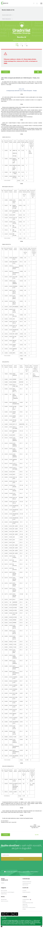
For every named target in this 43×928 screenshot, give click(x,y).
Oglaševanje (25, 904)
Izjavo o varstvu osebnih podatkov (30, 871)
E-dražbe (24, 909)
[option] (21, 37)
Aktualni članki (4, 899)
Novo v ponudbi (4, 890)
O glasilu (2, 882)
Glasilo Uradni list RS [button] (7, 15)
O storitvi (24, 890)
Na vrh (37, 834)
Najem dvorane (25, 884)
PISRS (5, 63)
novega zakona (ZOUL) (13, 920)
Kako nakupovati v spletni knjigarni (7, 892)
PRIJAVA (22, 858)
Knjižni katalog (4, 893)
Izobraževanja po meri (27, 883)
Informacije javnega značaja (28, 902)
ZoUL (29, 59)
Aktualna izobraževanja (27, 881)
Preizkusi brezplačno (26, 892)
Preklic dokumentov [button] (7, 19)
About (29, 899)
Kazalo (5, 72)
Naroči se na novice (4, 901)
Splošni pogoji (25, 905)
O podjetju (25, 899)
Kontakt (24, 901)
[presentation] (21, 866)
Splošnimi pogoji (17, 871)
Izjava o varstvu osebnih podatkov (29, 907)
